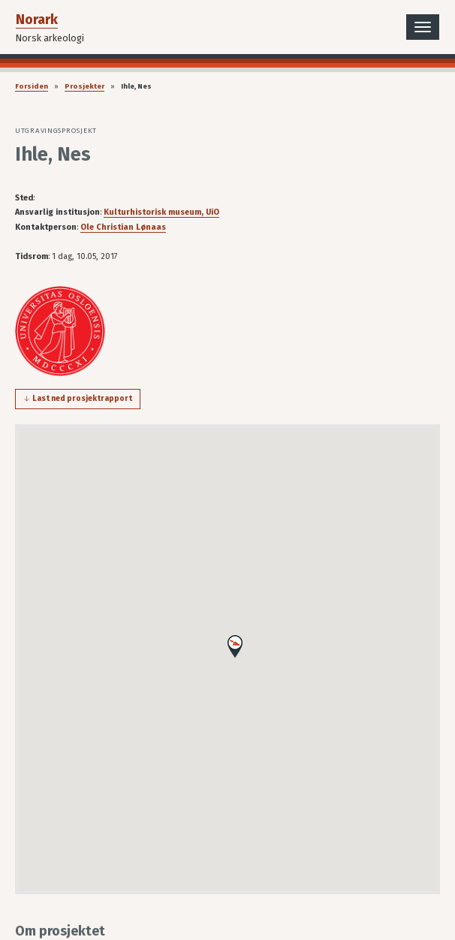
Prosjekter (84, 86)
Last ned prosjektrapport (82, 398)
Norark (37, 19)
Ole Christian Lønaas (123, 227)
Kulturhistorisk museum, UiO (161, 212)
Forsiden (31, 86)
